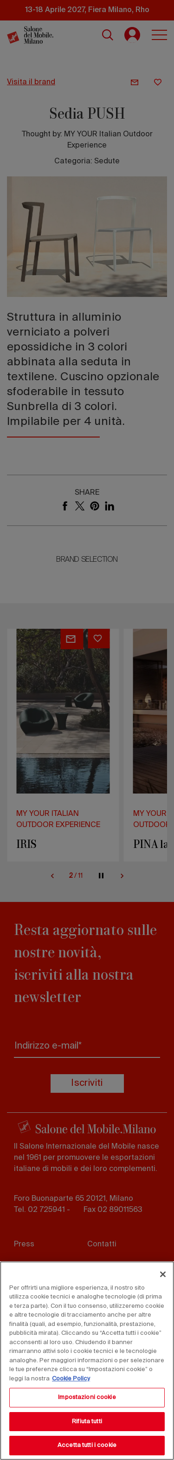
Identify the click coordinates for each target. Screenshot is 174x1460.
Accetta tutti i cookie (87, 1445)
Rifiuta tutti (87, 1422)
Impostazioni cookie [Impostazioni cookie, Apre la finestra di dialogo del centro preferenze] (87, 1397)
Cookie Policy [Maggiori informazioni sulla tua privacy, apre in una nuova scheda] (71, 1379)
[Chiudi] (163, 1274)
